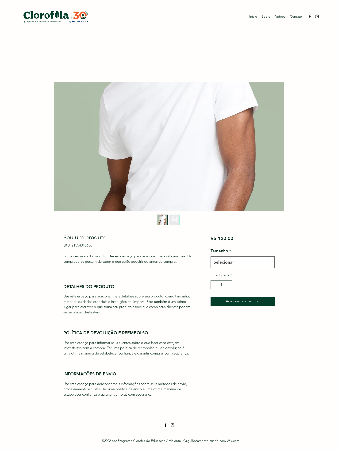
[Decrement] (214, 285)
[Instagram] (317, 16)
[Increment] (228, 285)
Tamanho (221, 251)
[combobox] (243, 262)
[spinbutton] (221, 285)
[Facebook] (309, 16)
